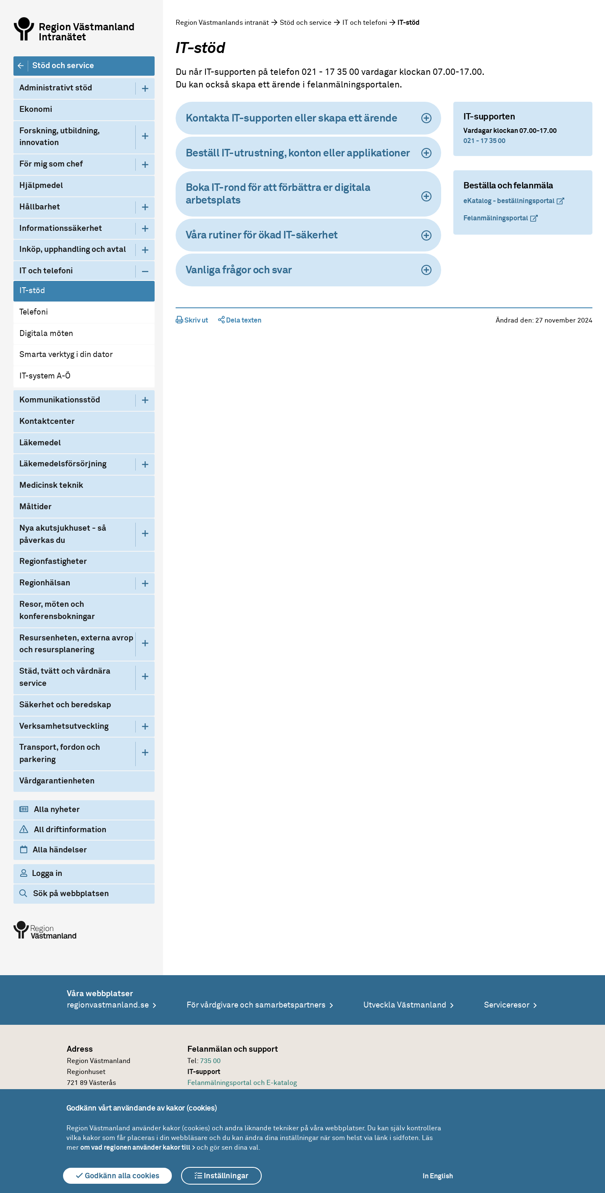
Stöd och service (63, 66)
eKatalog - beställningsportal (509, 201)
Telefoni (33, 312)
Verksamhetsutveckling (63, 726)
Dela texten (239, 320)
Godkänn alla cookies (117, 1176)
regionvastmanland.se (108, 1005)
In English (438, 1176)
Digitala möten (46, 334)
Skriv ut (192, 320)
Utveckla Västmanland (404, 1005)
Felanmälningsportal (495, 218)
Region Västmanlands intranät (222, 22)
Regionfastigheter (53, 562)
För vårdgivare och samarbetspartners (256, 1005)
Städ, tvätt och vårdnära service (64, 677)
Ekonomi (35, 110)
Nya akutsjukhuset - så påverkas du (62, 534)
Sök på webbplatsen (64, 893)
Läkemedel (40, 443)
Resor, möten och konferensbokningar (57, 610)
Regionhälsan (44, 583)
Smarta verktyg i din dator (66, 355)
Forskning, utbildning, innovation (59, 137)
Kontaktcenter (47, 422)
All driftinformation (62, 829)
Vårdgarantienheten (57, 781)
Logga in (41, 873)
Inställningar (221, 1176)
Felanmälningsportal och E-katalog (242, 1082)
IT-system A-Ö (45, 376)
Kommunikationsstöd (59, 400)
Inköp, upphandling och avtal (72, 250)
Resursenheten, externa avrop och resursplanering (76, 644)
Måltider (35, 507)
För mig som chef (51, 164)
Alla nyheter (49, 809)
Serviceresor (506, 1005)
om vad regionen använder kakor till (135, 1147)
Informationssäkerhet (60, 229)
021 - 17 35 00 (484, 141)
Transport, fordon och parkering (59, 753)
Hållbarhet (39, 207)
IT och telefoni (46, 271)
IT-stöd (32, 291)
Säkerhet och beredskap (65, 705)
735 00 (210, 1061)
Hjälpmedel (41, 186)
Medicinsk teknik (51, 485)
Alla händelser (53, 850)
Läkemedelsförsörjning (62, 464)
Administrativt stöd (55, 88)
